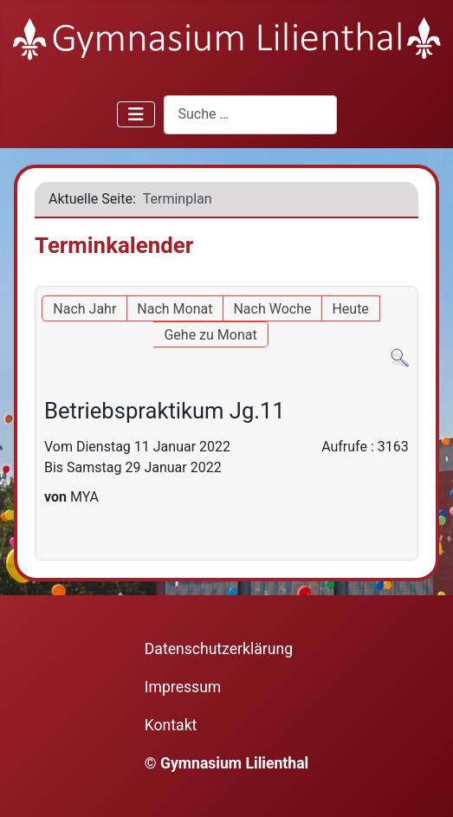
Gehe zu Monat (210, 335)
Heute (350, 309)
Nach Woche (272, 309)
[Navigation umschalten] (136, 114)
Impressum (183, 687)
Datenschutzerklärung (219, 649)
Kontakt (171, 725)
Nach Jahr (84, 309)
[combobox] (250, 114)
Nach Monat (174, 309)
